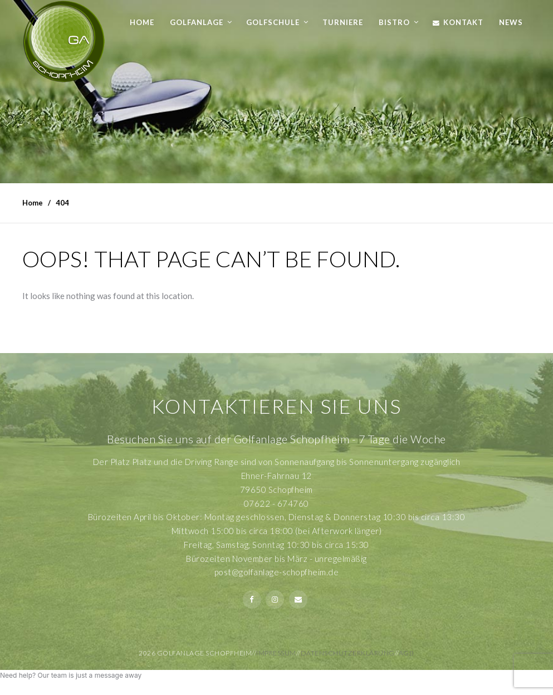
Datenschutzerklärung (348, 653)
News (511, 22)
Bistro (394, 22)
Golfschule (273, 22)
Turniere (342, 22)
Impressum (276, 653)
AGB (406, 653)
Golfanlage (196, 22)
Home (142, 22)
